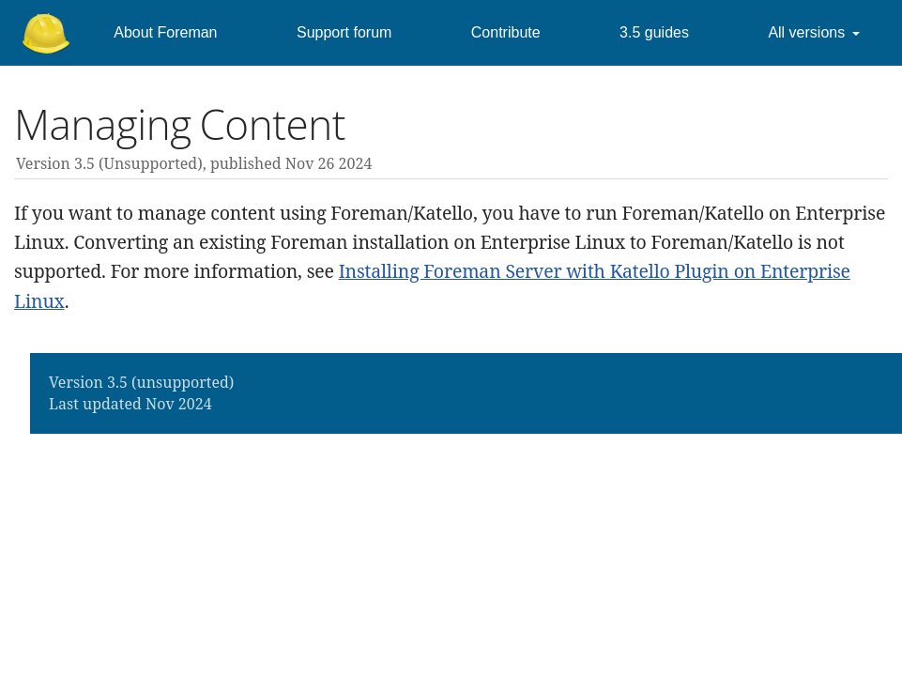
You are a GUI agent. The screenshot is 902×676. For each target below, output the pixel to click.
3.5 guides (654, 32)
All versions (806, 32)
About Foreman (165, 32)
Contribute (506, 32)
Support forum (344, 32)
